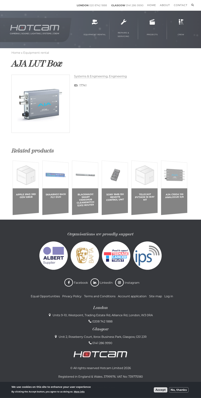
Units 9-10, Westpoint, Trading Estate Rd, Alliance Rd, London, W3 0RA (103, 315)
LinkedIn (106, 282)
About (165, 5)
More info (79, 391)
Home (15, 52)
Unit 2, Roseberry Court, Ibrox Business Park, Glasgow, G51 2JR (103, 337)
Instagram (132, 282)
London (100, 307)
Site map (155, 296)
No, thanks (179, 390)
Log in (168, 296)
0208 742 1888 (102, 321)
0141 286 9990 (134, 5)
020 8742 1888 (98, 5)
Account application (132, 296)
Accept (160, 390)
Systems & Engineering (91, 76)
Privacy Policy (72, 296)
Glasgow (100, 329)
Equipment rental (36, 52)
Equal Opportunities (45, 296)
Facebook (81, 282)
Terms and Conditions (100, 296)
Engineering (118, 76)
